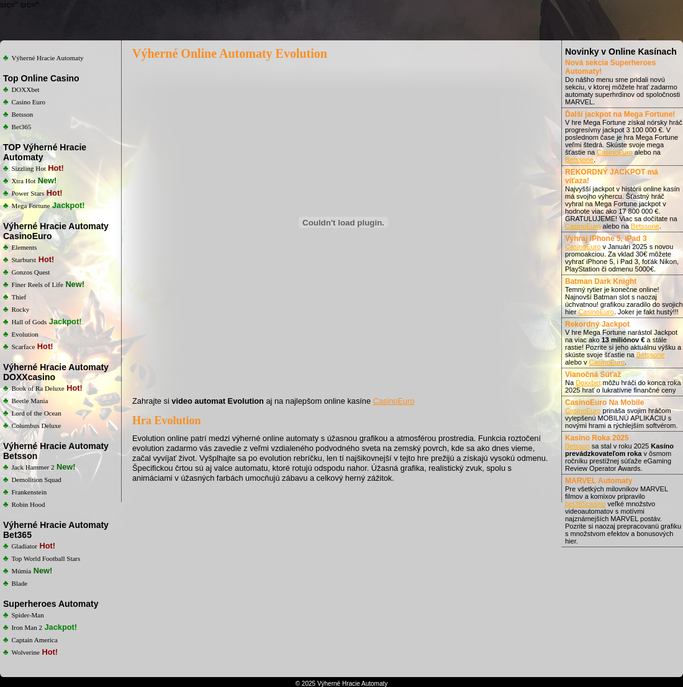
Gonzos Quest (30, 272)
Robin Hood (28, 504)
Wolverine (25, 652)
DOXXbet (25, 89)
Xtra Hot (23, 180)
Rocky (20, 309)
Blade (19, 583)
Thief (18, 297)
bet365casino (585, 503)
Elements (24, 247)
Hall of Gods (29, 321)
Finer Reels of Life (37, 284)
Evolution (24, 334)
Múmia (21, 571)
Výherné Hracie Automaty (47, 57)
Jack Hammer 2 (32, 467)
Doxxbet (588, 382)
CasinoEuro (394, 401)
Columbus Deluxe (36, 425)
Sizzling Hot (28, 168)
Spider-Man (27, 615)
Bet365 (21, 126)
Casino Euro (28, 102)
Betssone (579, 159)
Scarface (23, 346)
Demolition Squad (36, 479)
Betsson (22, 114)
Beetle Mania (29, 400)
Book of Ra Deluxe (37, 388)
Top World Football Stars (45, 558)
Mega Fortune (30, 205)
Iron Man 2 (26, 627)
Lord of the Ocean (36, 413)
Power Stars (27, 193)
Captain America (34, 640)
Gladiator (24, 546)
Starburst (23, 259)
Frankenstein (29, 492)
